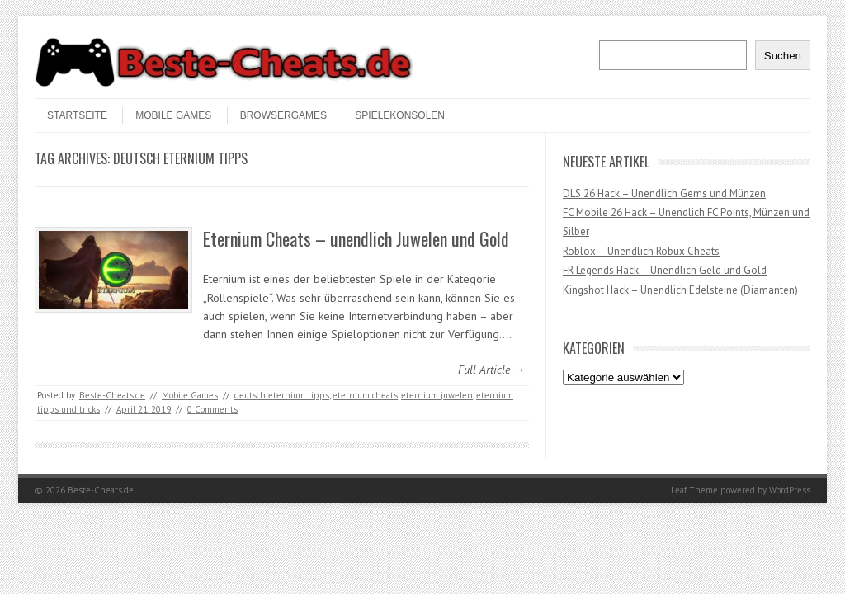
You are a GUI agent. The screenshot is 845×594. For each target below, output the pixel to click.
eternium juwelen (437, 395)
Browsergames (283, 115)
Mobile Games (173, 115)
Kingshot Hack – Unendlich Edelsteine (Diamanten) (680, 290)
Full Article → (491, 369)
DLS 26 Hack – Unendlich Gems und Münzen (664, 193)
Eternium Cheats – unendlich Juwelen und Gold (356, 238)
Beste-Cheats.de (112, 395)
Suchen (782, 56)
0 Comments (212, 409)
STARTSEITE (77, 115)
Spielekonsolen (400, 115)
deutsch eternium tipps (281, 395)
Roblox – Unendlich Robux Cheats (641, 251)
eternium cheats (365, 395)
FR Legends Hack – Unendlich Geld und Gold (665, 270)
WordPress (789, 490)
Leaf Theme (694, 490)
